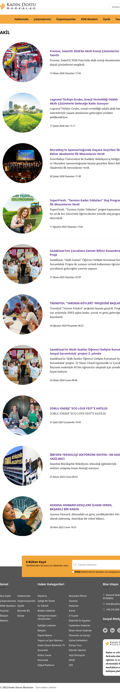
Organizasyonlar (66, 19)
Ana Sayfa (5, 595)
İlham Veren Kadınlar (80, 630)
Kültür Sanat (44, 655)
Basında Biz (23, 610)
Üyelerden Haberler (79, 625)
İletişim (4, 615)
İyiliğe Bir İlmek (46, 600)
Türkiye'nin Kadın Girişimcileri (47, 617)
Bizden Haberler (46, 610)
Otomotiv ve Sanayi (79, 635)
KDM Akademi (89, 19)
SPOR (72, 660)
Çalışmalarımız (42, 19)
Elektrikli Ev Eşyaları (80, 620)
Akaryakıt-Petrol (78, 595)
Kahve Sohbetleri (78, 640)
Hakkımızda (21, 19)
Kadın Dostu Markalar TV (51, 645)
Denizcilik (43, 660)
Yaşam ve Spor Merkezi (50, 640)
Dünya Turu (75, 645)
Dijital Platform (46, 665)
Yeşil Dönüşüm (77, 655)
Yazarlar (4, 610)
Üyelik (106, 19)
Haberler (73, 605)
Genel (72, 610)
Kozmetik (43, 650)
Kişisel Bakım (45, 635)
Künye (20, 615)
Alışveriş (42, 595)
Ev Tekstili (43, 605)
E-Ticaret (73, 615)
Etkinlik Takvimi (77, 650)
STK (71, 665)
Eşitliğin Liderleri (47, 625)
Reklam (4, 620)
